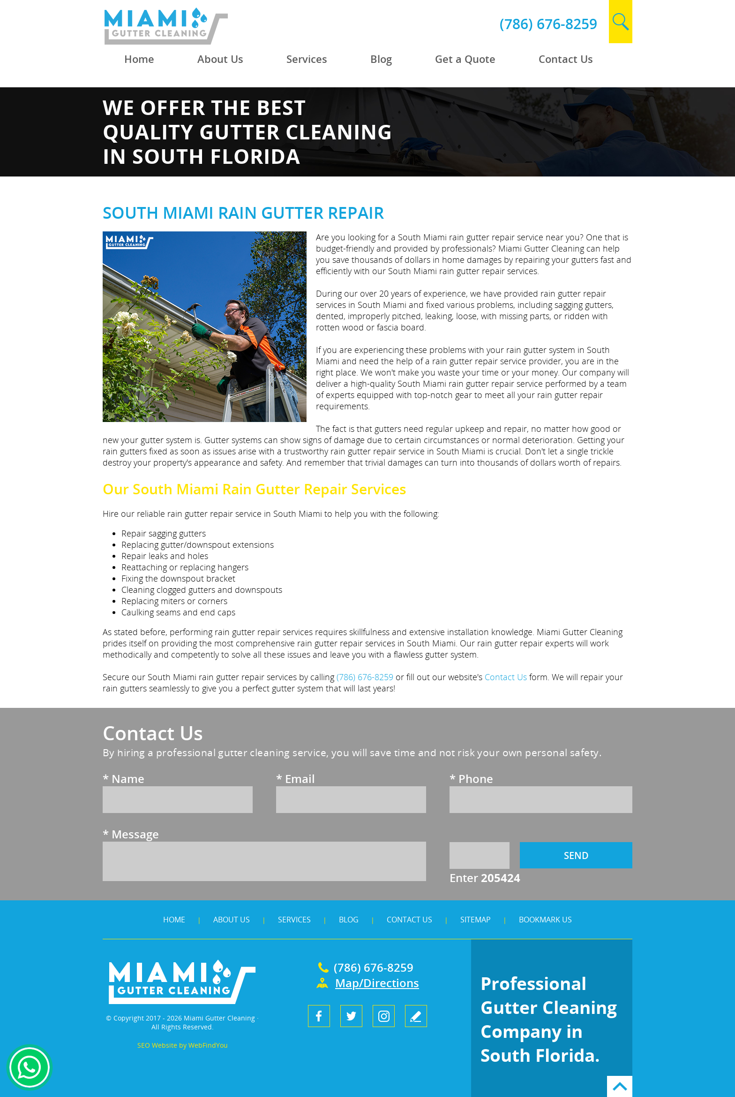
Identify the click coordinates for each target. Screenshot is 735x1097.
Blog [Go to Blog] (381, 59)
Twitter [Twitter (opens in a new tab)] (351, 1016)
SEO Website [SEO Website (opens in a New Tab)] (157, 1045)
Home (174, 919)
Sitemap (475, 919)
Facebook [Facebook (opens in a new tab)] (319, 1016)
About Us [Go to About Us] (220, 59)
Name (123, 778)
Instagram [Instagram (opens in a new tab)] (384, 1016)
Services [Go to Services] (306, 59)
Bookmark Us (545, 919)
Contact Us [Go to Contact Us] (566, 59)
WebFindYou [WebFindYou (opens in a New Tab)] (208, 1045)
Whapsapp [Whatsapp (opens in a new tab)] (29, 1067)
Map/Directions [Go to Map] (377, 982)
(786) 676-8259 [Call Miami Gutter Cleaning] (548, 23)
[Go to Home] (188, 42)
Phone (471, 778)
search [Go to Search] (620, 21)
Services (294, 919)
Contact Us (409, 919)
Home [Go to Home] (139, 59)
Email (295, 778)
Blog (349, 919)
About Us (231, 919)
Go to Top (619, 1086)
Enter (485, 877)
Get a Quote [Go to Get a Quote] (465, 59)
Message (131, 834)
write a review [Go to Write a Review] (416, 1016)
